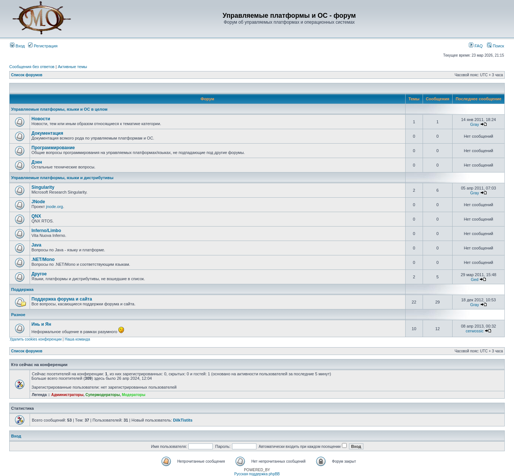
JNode (38, 201)
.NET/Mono (43, 259)
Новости (40, 118)
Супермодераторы (102, 395)
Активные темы (72, 66)
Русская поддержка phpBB (257, 474)
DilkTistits (182, 420)
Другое (39, 273)
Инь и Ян (41, 324)
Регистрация (42, 46)
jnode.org (54, 206)
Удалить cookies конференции (36, 339)
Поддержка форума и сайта (61, 299)
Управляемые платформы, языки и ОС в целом (59, 109)
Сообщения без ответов (31, 66)
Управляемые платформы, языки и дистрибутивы (62, 177)
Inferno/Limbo (46, 230)
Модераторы (133, 395)
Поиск (495, 46)
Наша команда (77, 339)
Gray (474, 124)
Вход (17, 46)
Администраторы (67, 395)
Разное (18, 314)
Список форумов (27, 75)
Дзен (36, 162)
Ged (474, 279)
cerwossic (474, 331)
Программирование (53, 147)
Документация (47, 133)
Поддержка (22, 289)
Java (36, 245)
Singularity (42, 187)
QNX (36, 216)
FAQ (476, 46)
